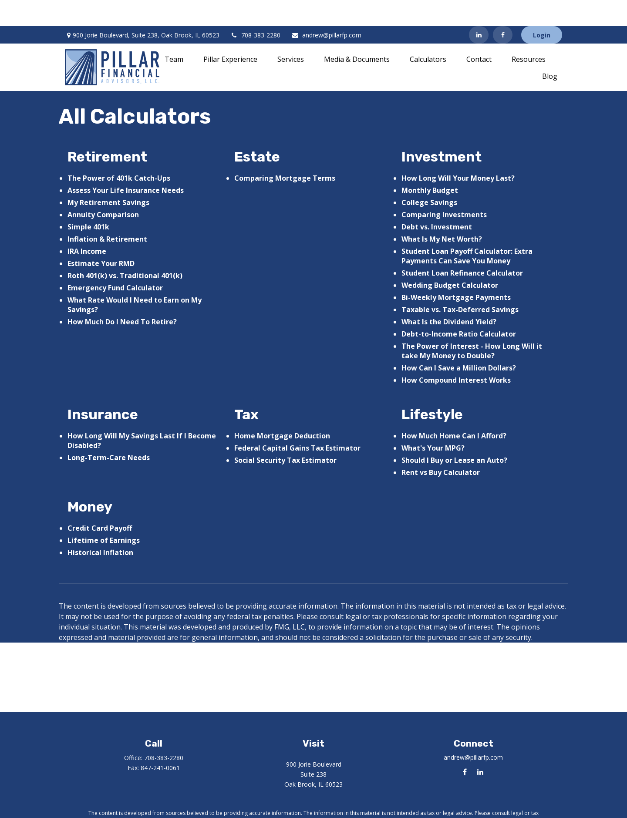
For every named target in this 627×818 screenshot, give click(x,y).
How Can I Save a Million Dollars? (458, 342)
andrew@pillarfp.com (326, 9)
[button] (174, 32)
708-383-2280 (255, 9)
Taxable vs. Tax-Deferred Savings (460, 283)
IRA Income (86, 225)
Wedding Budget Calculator (449, 259)
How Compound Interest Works (456, 354)
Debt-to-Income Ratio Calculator (458, 308)
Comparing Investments (444, 188)
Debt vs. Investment (436, 200)
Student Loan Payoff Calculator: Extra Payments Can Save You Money (467, 229)
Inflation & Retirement (107, 213)
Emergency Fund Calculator (115, 261)
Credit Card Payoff (99, 502)
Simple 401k (88, 200)
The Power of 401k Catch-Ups (118, 152)
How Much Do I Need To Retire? (122, 295)
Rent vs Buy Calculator (440, 446)
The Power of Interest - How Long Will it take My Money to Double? (471, 324)
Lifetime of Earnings (103, 514)
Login (541, 9)
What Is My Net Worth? (441, 213)
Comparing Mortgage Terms (284, 152)
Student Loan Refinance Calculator (462, 247)
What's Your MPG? (433, 422)
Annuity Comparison (103, 188)
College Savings (429, 176)
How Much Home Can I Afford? (453, 409)
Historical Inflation (100, 526)
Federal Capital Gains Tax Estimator (297, 422)
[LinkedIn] (479, 8)
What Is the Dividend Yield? (448, 295)
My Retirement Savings (108, 176)
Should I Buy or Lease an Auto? (454, 434)
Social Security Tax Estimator (285, 434)
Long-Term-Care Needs (108, 431)
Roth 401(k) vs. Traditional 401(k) (124, 249)
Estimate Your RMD (101, 237)
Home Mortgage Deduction (282, 409)
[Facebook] (502, 8)
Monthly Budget (429, 164)
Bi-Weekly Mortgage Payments (456, 271)
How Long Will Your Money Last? (458, 152)
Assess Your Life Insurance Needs (125, 164)
